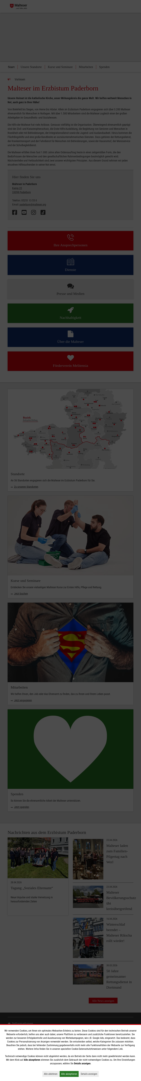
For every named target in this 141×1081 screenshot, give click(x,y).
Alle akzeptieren (70, 1073)
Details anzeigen (90, 1073)
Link (120, 1048)
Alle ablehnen (51, 1073)
